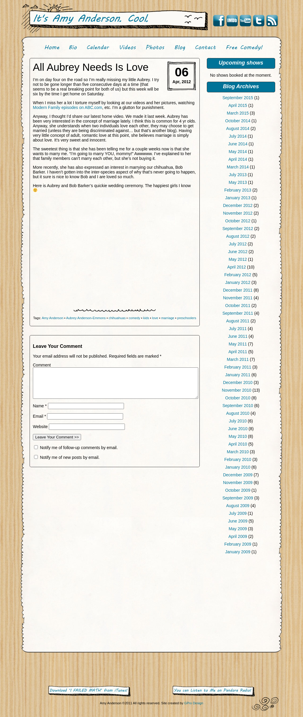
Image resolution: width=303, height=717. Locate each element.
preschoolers (186, 318)
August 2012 (237, 236)
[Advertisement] (241, 604)
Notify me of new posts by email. (70, 457)
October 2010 (237, 398)
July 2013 (238, 174)
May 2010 (238, 436)
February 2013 (237, 190)
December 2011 (238, 290)
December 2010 (238, 382)
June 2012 (237, 251)
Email (39, 416)
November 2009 (238, 482)
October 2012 (237, 220)
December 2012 (238, 205)
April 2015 (237, 105)
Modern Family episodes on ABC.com (67, 107)
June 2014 (237, 144)
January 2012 (237, 282)
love (155, 318)
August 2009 (237, 505)
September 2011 (238, 313)
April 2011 (237, 351)
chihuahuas (117, 318)
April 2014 (237, 159)
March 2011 (238, 359)
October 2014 (237, 120)
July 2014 (238, 136)
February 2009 (237, 544)
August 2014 (237, 128)
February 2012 (237, 274)
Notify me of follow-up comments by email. (79, 447)
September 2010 (238, 405)
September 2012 (238, 228)
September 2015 (238, 97)
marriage (167, 318)
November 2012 (238, 213)
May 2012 (238, 259)
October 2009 (237, 490)
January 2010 (237, 467)
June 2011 (237, 336)
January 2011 (237, 374)
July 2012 (238, 244)
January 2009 (237, 551)
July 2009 (238, 513)
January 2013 (237, 197)
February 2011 (237, 367)
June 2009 (237, 521)
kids (146, 318)
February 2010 (237, 459)
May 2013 (238, 182)
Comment (42, 365)
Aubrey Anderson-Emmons (86, 318)
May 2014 (238, 151)
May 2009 (238, 528)
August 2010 (237, 413)
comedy (134, 318)
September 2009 (238, 498)
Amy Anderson (52, 318)
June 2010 (237, 428)
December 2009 (238, 474)
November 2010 (237, 390)
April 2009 (237, 536)
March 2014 (238, 167)
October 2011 (237, 305)
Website (40, 426)
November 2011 (238, 297)
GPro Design (193, 703)
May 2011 (238, 344)
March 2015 (238, 113)
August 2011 (237, 321)
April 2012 (236, 267)
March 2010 (238, 451)
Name (40, 405)
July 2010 (238, 421)
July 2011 (238, 328)
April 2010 (237, 444)
